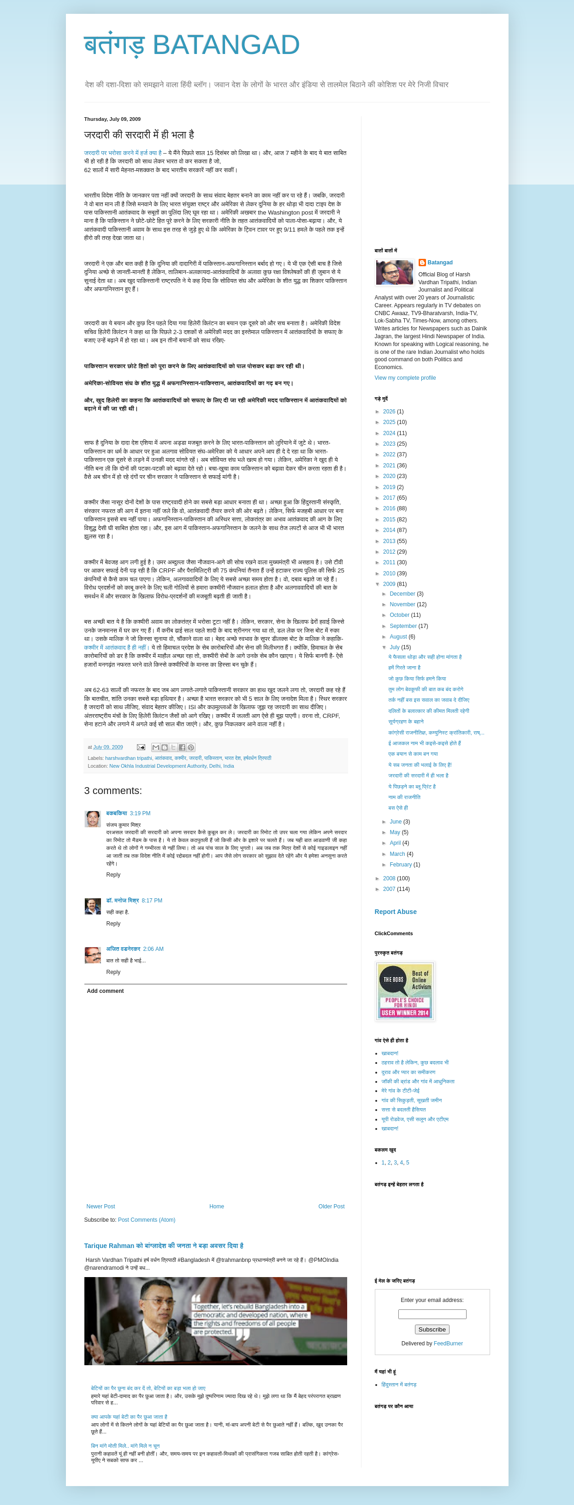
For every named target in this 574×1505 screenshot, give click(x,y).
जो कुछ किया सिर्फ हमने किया (417, 678)
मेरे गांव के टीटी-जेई (401, 1090)
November (403, 604)
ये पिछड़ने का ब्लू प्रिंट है (412, 786)
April (396, 843)
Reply (114, 875)
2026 (390, 411)
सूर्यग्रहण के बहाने (405, 721)
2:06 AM (153, 949)
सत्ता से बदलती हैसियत (404, 1109)
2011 (390, 562)
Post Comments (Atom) (147, 1220)
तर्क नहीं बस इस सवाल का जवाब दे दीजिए (428, 700)
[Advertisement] (444, 174)
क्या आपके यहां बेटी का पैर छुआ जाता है (129, 1417)
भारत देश (233, 758)
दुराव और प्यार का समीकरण (409, 1072)
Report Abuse (396, 911)
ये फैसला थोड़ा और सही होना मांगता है (425, 657)
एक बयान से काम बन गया (413, 754)
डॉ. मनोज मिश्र (123, 900)
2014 (390, 530)
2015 (390, 519)
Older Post (332, 1206)
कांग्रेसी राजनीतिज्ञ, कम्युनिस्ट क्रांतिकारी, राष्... (436, 732)
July (395, 647)
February (401, 864)
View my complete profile (405, 378)
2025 (390, 422)
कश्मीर (180, 758)
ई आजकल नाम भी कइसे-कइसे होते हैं (424, 743)
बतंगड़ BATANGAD (192, 44)
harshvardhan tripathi (128, 758)
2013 (390, 541)
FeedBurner (448, 1343)
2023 (390, 444)
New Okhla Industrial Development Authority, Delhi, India (171, 766)
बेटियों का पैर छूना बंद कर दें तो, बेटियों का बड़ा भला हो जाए (148, 1388)
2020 (390, 476)
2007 (390, 889)
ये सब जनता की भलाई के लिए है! (419, 765)
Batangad (440, 262)
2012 (390, 552)
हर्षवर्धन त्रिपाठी (257, 758)
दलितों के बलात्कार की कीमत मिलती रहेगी (428, 711)
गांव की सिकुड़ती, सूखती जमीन (412, 1100)
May (396, 832)
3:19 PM (140, 813)
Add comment (105, 991)
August (399, 636)
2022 (390, 454)
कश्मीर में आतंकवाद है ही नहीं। (118, 647)
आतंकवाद (163, 758)
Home (216, 1206)
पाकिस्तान (213, 758)
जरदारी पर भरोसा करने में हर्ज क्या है (124, 152)
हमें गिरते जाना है (404, 667)
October (400, 615)
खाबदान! (390, 1053)
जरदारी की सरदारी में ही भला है (418, 775)
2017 (390, 498)
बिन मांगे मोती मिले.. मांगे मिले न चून (125, 1446)
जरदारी (195, 758)
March (398, 854)
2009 (390, 584)
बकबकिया (117, 813)
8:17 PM (152, 900)
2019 (390, 487)
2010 (390, 573)
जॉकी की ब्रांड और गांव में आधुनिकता (418, 1081)
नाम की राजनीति (404, 797)
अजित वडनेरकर (124, 949)
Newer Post (101, 1206)
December (403, 594)
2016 (390, 508)
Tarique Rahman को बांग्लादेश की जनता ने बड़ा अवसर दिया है (163, 1245)
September (404, 626)
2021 (390, 465)
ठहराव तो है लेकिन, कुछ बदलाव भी (415, 1062)
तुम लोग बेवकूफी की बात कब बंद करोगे (425, 689)
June (396, 821)
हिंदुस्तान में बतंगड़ (399, 1384)
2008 (390, 878)
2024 (390, 433)
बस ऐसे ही (398, 808)
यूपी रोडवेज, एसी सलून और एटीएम (415, 1119)
